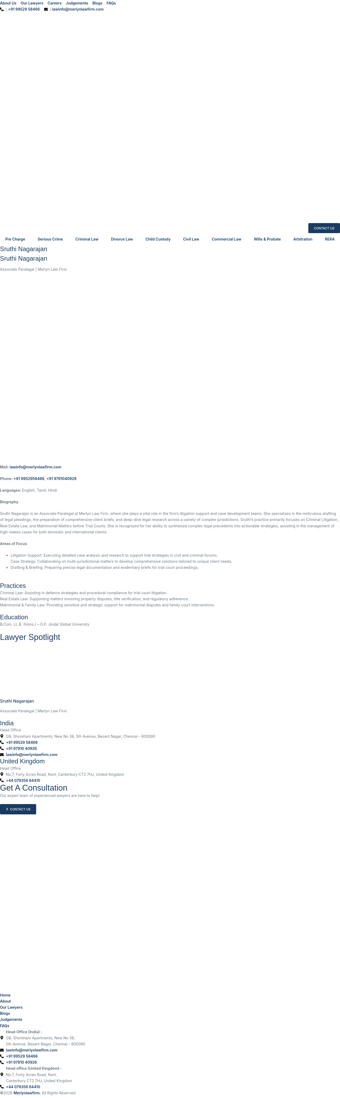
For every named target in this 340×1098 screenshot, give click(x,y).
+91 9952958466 (28, 478)
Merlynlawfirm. (27, 1093)
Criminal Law (86, 239)
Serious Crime (50, 239)
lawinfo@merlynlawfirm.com (35, 467)
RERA (330, 239)
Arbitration (302, 239)
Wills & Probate (267, 239)
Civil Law (191, 239)
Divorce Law (122, 239)
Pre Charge (15, 239)
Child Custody (158, 239)
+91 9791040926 (61, 478)
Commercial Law (226, 239)
